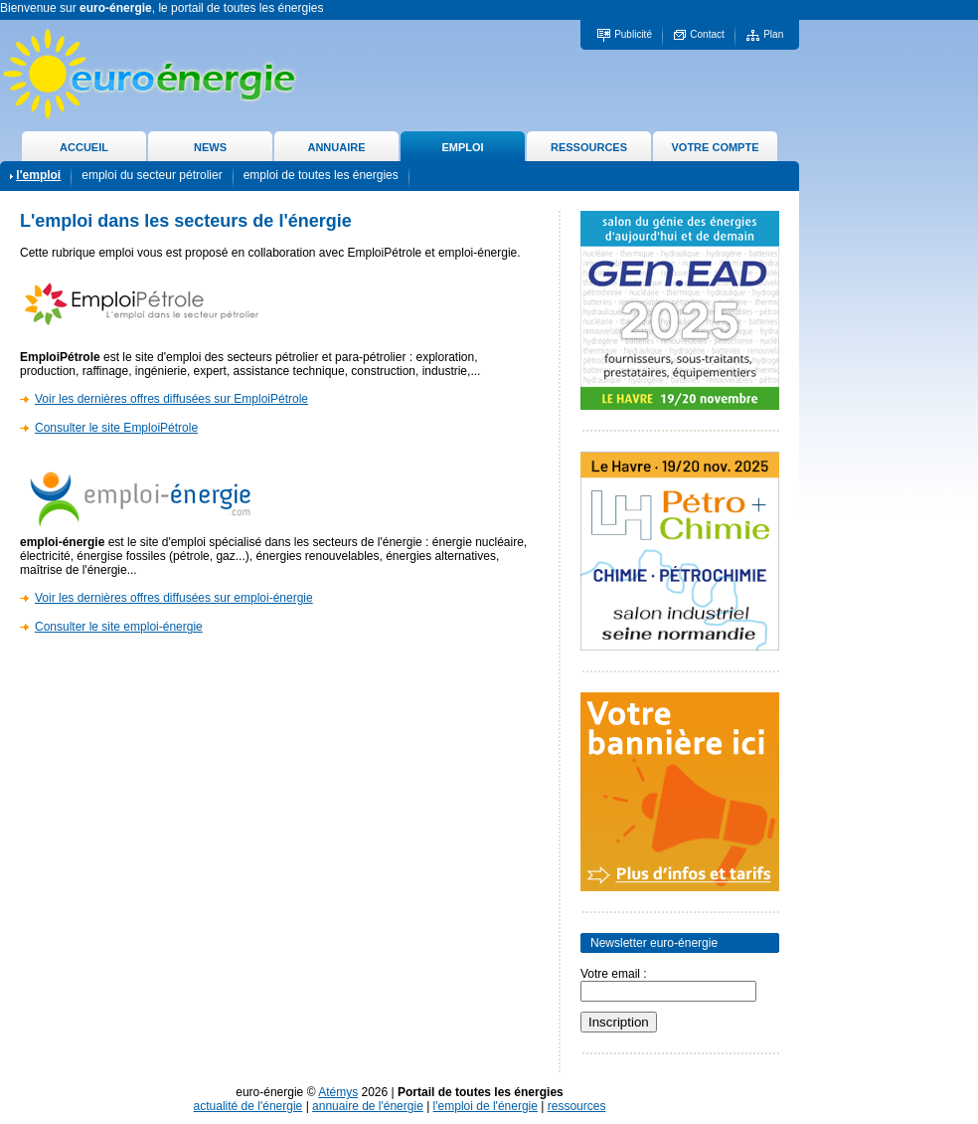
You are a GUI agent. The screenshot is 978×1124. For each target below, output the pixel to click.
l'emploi (38, 175)
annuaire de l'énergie (367, 1106)
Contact (707, 34)
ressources (577, 1106)
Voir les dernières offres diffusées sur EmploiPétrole (171, 399)
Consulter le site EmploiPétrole (116, 428)
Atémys (338, 1092)
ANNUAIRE (336, 147)
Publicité (633, 34)
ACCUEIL (84, 147)
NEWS (210, 147)
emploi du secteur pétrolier (152, 175)
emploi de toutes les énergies (321, 175)
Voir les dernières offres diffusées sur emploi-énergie (174, 598)
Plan (773, 34)
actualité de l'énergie (248, 1106)
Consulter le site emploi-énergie (119, 627)
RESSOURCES (589, 147)
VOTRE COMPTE (714, 147)
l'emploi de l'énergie (485, 1106)
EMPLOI (462, 147)
